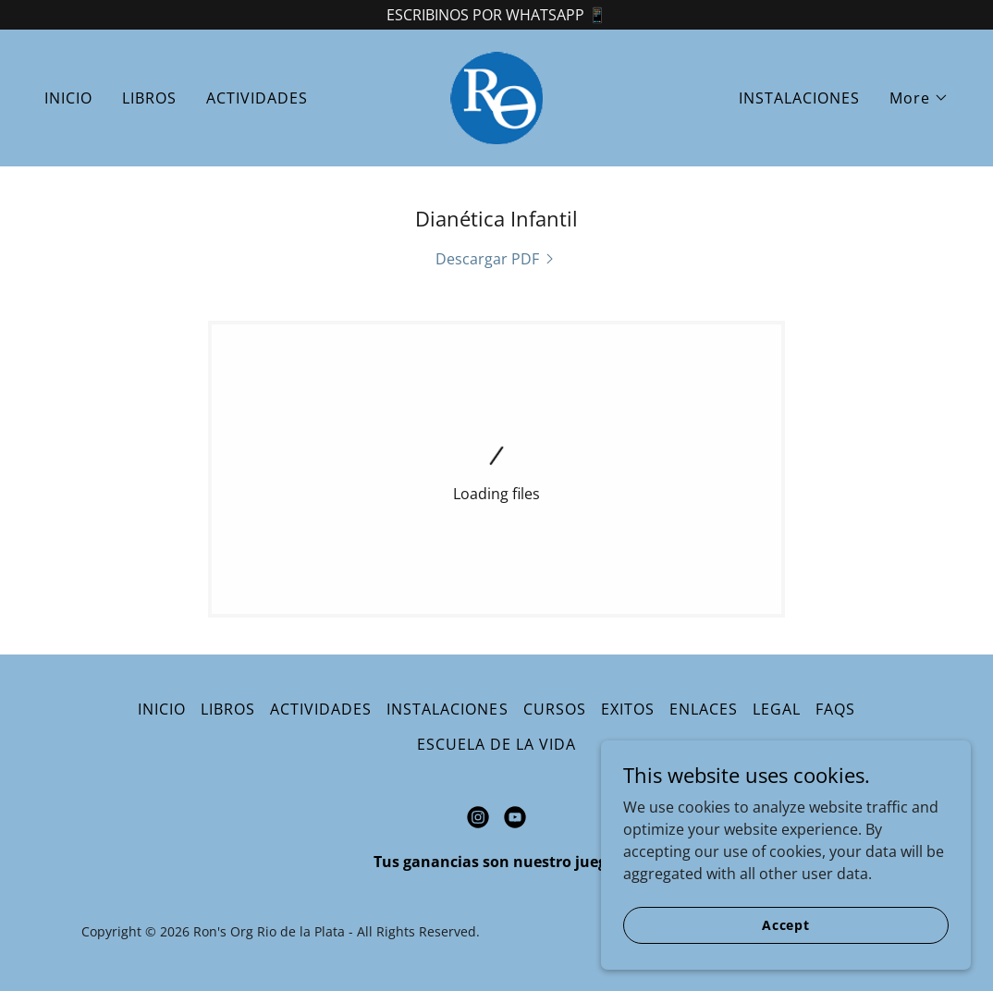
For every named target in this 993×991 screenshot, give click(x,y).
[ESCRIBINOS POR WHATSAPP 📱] (496, 15)
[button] (919, 98)
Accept (786, 925)
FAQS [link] (835, 709)
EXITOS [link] (628, 709)
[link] (496, 96)
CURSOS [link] (554, 709)
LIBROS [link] (149, 98)
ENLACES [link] (703, 709)
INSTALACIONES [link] (799, 98)
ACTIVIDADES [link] (257, 98)
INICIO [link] (68, 98)
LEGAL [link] (777, 709)
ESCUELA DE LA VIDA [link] (496, 744)
